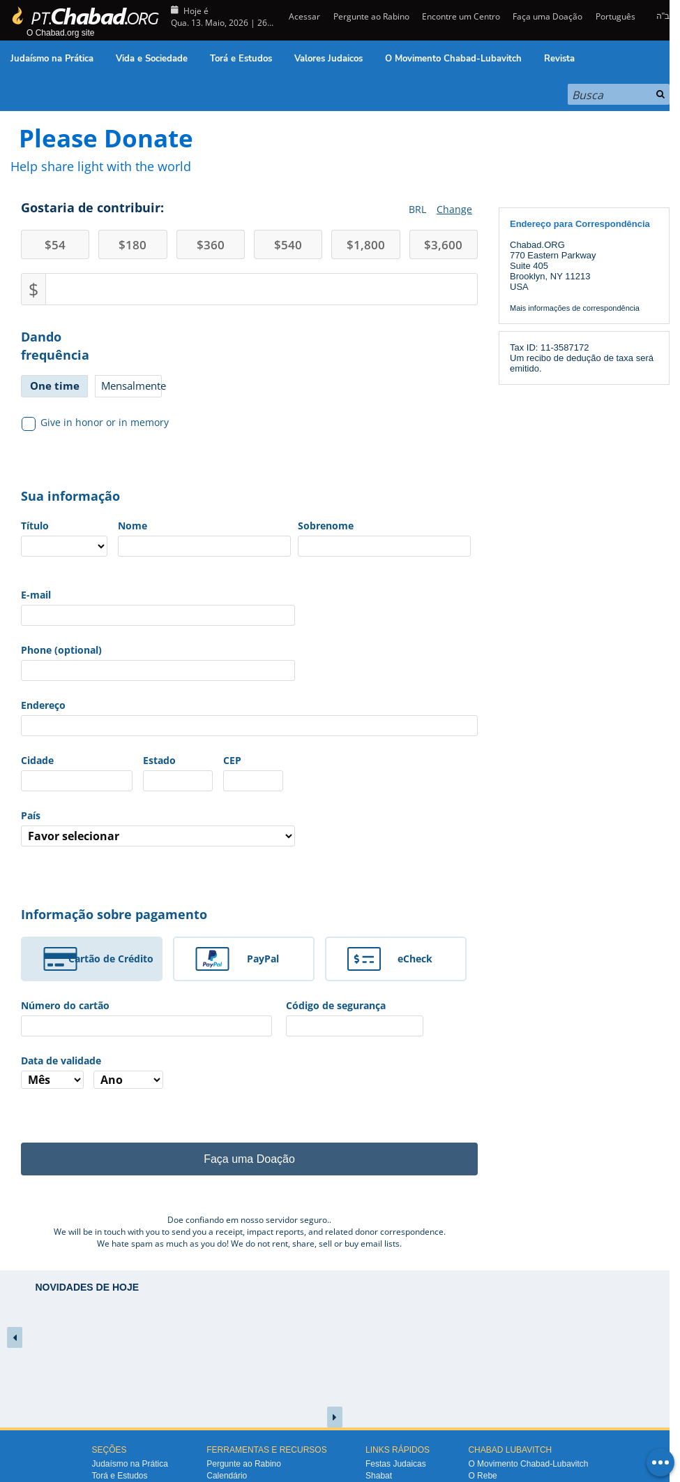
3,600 (443, 245)
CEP (232, 760)
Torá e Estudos (241, 58)
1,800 (366, 245)
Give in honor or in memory (95, 423)
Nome (132, 525)
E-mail (36, 594)
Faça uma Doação (547, 16)
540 (288, 245)
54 (55, 245)
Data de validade (61, 1060)
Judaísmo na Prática (51, 58)
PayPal (263, 958)
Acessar (303, 16)
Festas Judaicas (395, 1464)
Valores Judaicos (328, 58)
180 (132, 245)
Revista (559, 58)
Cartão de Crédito (110, 958)
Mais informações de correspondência (575, 308)
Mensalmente (131, 385)
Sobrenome (326, 525)
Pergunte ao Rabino (371, 16)
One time (55, 385)
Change (454, 209)
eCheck (415, 958)
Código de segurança (336, 1005)
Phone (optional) (61, 649)
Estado (159, 760)
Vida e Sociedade (152, 58)
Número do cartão (65, 1005)
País (30, 815)
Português (615, 16)
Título (35, 525)
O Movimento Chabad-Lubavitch (453, 58)
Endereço (43, 705)
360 (211, 245)
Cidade (37, 760)
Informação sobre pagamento (114, 914)
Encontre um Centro (461, 16)
